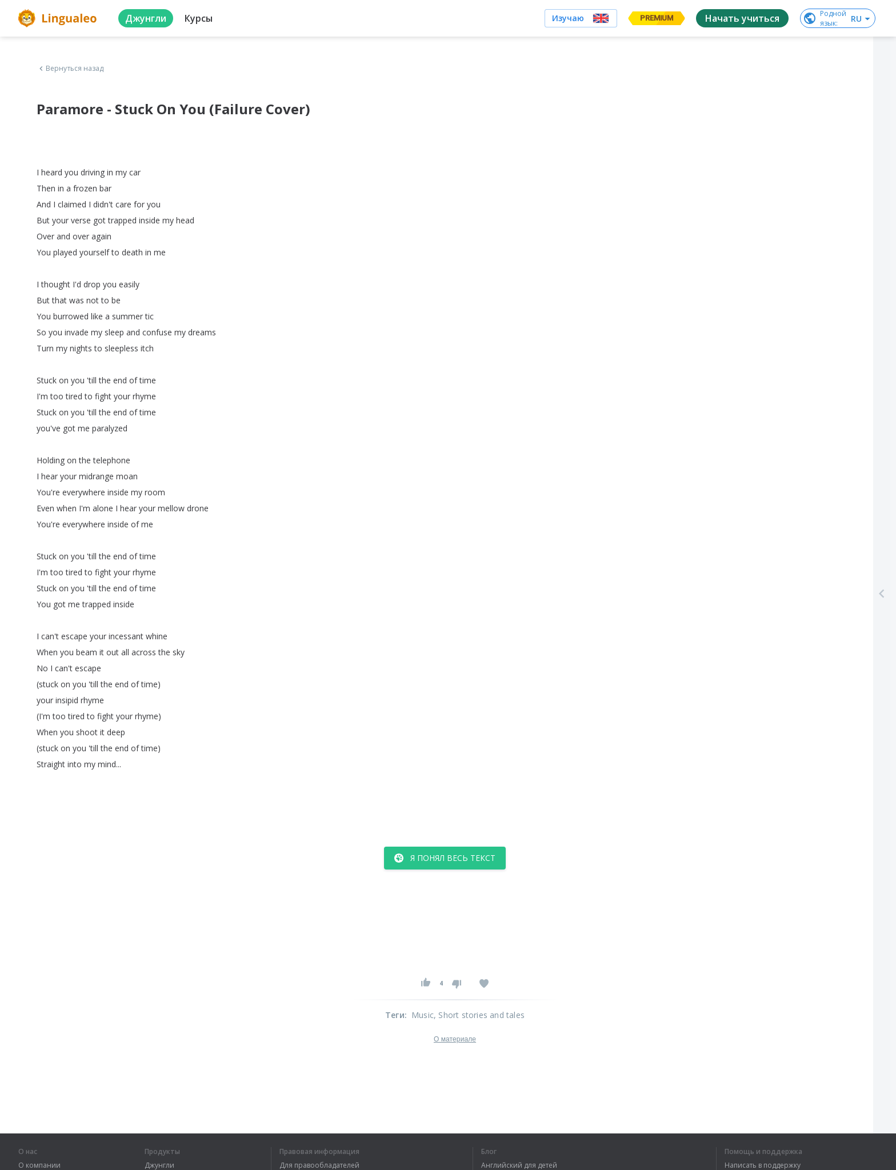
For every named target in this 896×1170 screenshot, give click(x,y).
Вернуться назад (70, 68)
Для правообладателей (319, 1165)
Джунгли (159, 1165)
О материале (455, 1039)
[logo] (59, 18)
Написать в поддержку (763, 1165)
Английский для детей (519, 1165)
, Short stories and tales (479, 1014)
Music (422, 1014)
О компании (39, 1165)
